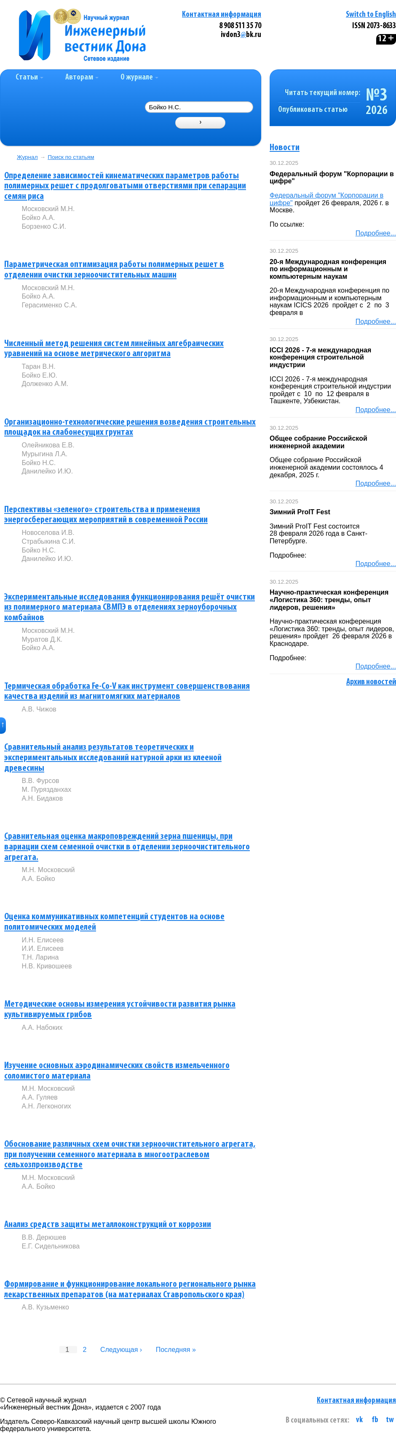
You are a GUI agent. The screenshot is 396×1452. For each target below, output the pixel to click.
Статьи (29, 78)
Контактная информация (221, 15)
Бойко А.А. (38, 217)
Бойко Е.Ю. (39, 375)
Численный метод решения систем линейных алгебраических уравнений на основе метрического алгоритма (114, 349)
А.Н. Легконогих (46, 1106)
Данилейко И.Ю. (47, 471)
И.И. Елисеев (42, 948)
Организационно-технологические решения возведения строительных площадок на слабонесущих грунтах (130, 428)
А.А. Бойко (38, 878)
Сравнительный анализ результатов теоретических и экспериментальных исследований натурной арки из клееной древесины (113, 758)
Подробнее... (376, 233)
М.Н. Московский (48, 869)
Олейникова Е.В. (47, 445)
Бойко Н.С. (38, 462)
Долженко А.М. (44, 383)
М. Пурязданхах (46, 789)
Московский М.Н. (48, 208)
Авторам (82, 78)
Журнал (27, 157)
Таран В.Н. (38, 366)
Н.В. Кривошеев (46, 966)
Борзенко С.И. (43, 226)
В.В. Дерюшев (43, 1237)
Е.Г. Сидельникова (50, 1246)
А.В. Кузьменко (45, 1307)
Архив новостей (371, 682)
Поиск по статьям (71, 157)
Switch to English (371, 15)
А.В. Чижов (38, 709)
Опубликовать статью (313, 110)
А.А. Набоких (41, 1027)
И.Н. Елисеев (42, 940)
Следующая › (121, 1349)
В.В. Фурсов (40, 780)
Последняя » (176, 1349)
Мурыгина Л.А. (44, 454)
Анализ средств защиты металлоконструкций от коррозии (107, 1225)
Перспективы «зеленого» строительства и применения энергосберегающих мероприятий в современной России (106, 515)
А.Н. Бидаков (42, 798)
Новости (285, 148)
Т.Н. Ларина (40, 957)
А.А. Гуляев (39, 1097)
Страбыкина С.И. (48, 541)
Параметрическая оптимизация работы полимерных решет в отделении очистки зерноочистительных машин (114, 270)
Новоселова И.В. (47, 532)
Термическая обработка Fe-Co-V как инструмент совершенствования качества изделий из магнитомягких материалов (127, 692)
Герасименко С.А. (49, 305)
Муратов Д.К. (41, 639)
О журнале (139, 78)
